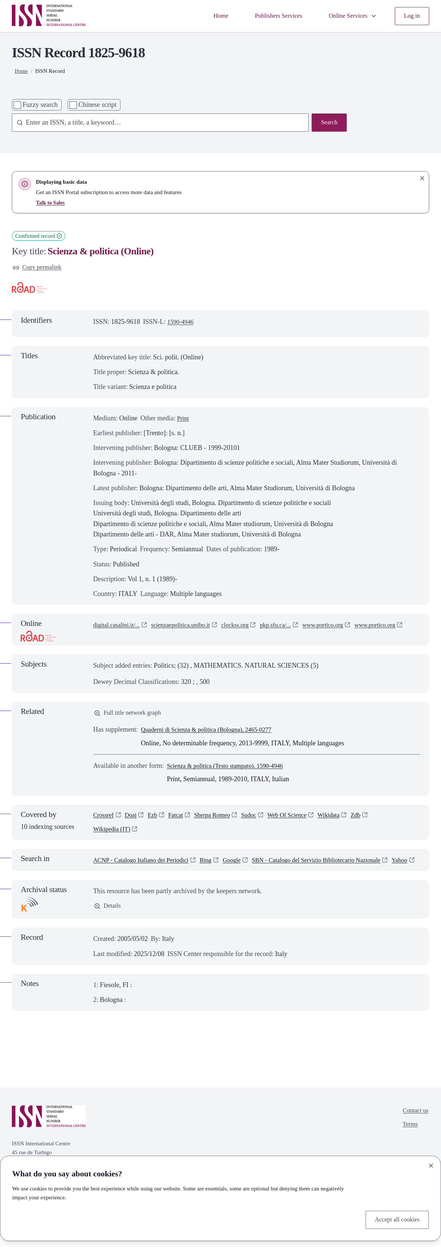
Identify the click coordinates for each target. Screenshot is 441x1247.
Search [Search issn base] (328, 123)
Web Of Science (300, 819)
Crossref (104, 819)
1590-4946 (181, 322)
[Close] (431, 1164)
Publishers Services (270, 16)
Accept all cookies (395, 1219)
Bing (216, 866)
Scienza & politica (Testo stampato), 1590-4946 (231, 769)
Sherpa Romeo (220, 819)
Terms (408, 1142)
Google (244, 866)
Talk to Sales (51, 202)
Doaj (133, 819)
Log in (411, 16)
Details (108, 923)
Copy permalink (39, 268)
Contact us (414, 1128)
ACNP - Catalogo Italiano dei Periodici (146, 866)
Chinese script (97, 104)
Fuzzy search (40, 104)
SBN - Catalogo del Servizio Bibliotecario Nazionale (336, 866)
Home (209, 16)
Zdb (374, 819)
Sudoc (259, 819)
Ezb (156, 819)
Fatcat (181, 819)
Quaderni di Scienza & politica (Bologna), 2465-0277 (213, 733)
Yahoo (102, 876)
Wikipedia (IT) (113, 834)
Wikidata (345, 819)
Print (183, 419)
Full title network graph (130, 716)
